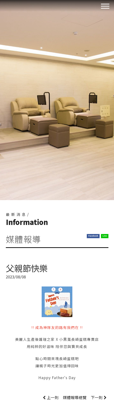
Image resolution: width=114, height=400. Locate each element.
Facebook (93, 236)
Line (105, 236)
